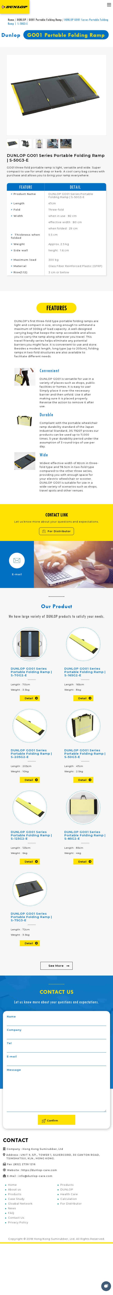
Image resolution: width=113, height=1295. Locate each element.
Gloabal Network (20, 1203)
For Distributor (56, 531)
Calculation (68, 1198)
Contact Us (16, 1217)
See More (56, 966)
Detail (29, 698)
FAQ (11, 1213)
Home (11, 20)
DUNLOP (21, 20)
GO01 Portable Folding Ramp (45, 20)
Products (14, 1194)
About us (14, 1189)
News (12, 1208)
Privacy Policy (18, 1222)
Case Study (16, 1198)
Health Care (69, 1194)
